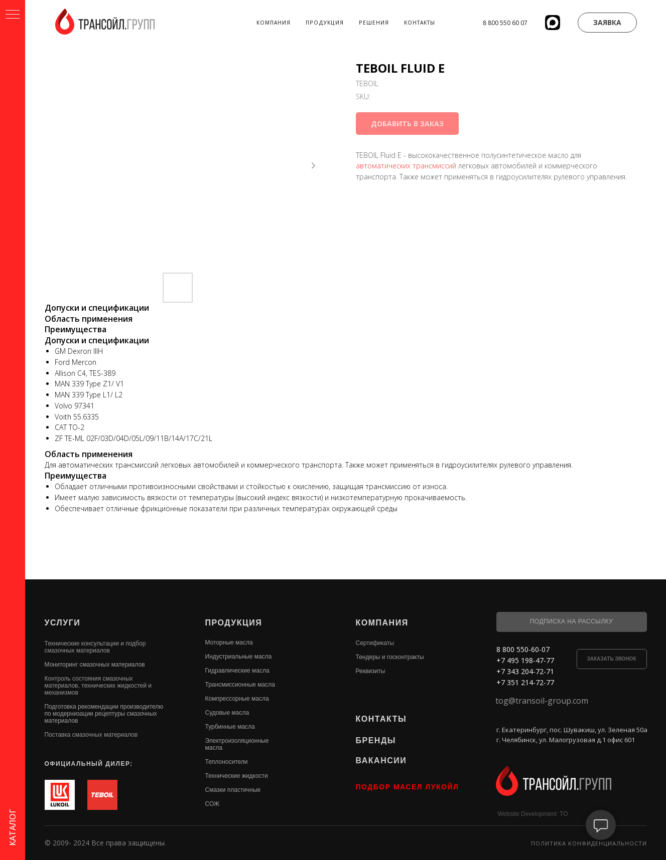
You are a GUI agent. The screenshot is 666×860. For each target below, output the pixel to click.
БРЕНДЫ (376, 740)
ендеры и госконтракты (391, 657)
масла (214, 747)
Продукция (325, 22)
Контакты (419, 22)
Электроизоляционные (237, 740)
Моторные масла (229, 642)
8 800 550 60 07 (505, 23)
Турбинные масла (230, 726)
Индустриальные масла (238, 656)
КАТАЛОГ (12, 827)
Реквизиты (370, 671)
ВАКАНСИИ (381, 760)
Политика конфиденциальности (589, 843)
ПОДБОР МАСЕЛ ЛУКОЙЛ (407, 787)
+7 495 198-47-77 (525, 660)
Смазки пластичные (233, 789)
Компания (273, 22)
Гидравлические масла (237, 670)
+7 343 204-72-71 (525, 671)
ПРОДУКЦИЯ (233, 622)
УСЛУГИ (63, 622)
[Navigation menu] (13, 15)
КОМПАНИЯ (382, 622)
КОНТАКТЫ (381, 719)
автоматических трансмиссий (406, 165)
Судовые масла (227, 712)
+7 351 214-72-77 (525, 682)
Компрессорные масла (237, 698)
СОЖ (212, 803)
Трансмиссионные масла (240, 684)
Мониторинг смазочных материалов (95, 664)
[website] (552, 22)
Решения (374, 22)
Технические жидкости (236, 775)
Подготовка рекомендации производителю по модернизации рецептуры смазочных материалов (104, 713)
